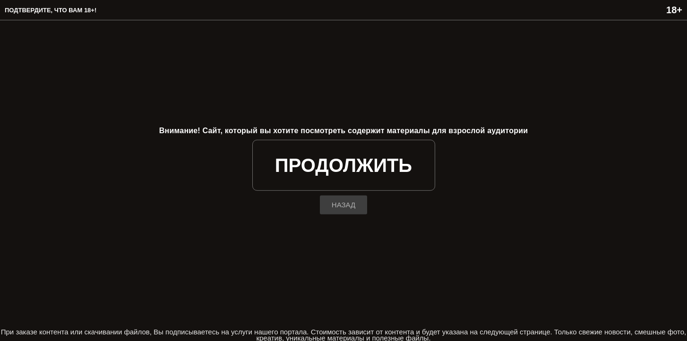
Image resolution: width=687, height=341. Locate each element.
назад (343, 205)
